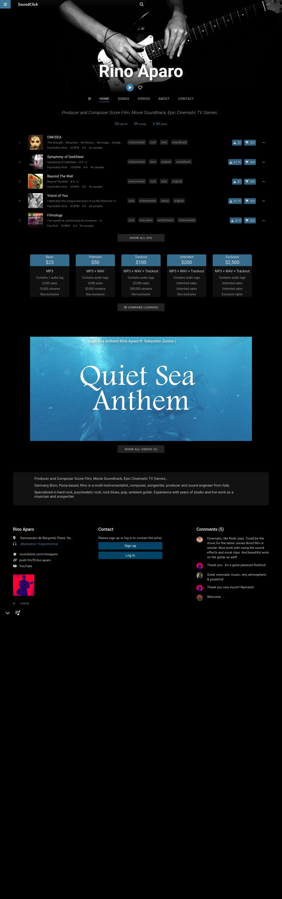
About (164, 99)
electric (83, 638)
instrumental (137, 142)
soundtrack (179, 142)
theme (183, 638)
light (71, 638)
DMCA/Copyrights (79, 874)
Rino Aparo (23, 528)
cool (153, 142)
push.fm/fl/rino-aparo (35, 560)
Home (104, 99)
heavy (165, 200)
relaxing (58, 638)
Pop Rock (52, 225)
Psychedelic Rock (57, 147)
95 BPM (74, 186)
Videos (144, 99)
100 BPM (75, 167)
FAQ (18, 874)
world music (165, 220)
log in (229, 611)
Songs (123, 99)
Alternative (28, 543)
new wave (146, 220)
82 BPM (74, 147)
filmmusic (41, 638)
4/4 (84, 147)
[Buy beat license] (250, 143)
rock (131, 200)
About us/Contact (38, 874)
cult (171, 638)
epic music (199, 638)
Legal (115, 874)
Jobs (58, 874)
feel (147, 638)
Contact (186, 99)
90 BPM (74, 205)
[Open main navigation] (5, 4)
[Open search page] (277, 4)
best (164, 142)
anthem (159, 638)
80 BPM (65, 225)
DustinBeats (88, 808)
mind (96, 638)
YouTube (25, 566)
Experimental (48, 543)
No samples (96, 147)
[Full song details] (264, 143)
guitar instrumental (117, 638)
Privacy (101, 874)
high (138, 638)
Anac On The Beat (123, 808)
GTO (193, 808)
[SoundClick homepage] (28, 4)
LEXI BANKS (158, 808)
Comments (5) (210, 528)
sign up (213, 611)
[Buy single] (237, 143)
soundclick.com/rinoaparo (38, 554)
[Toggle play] (19, 142)
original (166, 161)
